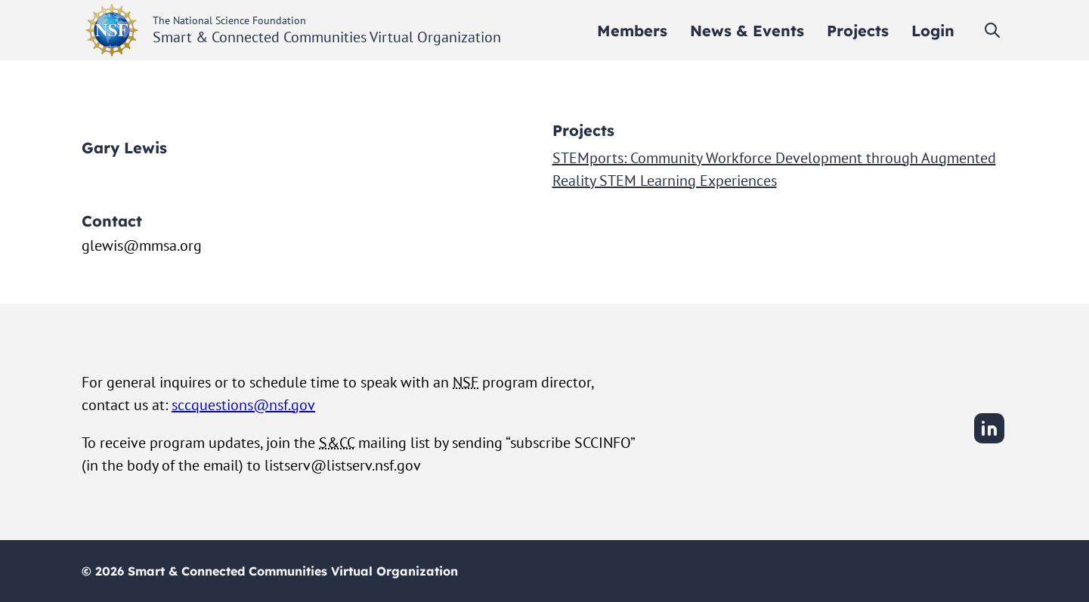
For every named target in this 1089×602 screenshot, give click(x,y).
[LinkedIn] (989, 441)
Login (932, 30)
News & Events (747, 30)
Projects (858, 30)
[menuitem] (632, 30)
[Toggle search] (992, 30)
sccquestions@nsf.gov (243, 405)
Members (632, 30)
